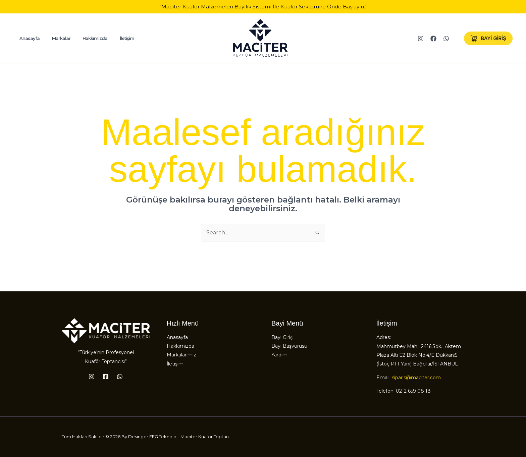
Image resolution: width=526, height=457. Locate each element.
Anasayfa (177, 337)
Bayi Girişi (282, 337)
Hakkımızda (180, 346)
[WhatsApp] (446, 39)
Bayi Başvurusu (289, 346)
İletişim (175, 364)
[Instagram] (421, 39)
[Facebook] (433, 39)
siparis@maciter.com (416, 378)
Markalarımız (181, 355)
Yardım (279, 355)
